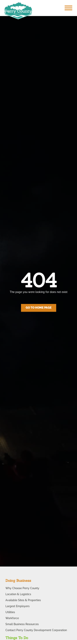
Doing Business (18, 580)
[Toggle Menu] (68, 8)
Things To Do (16, 638)
